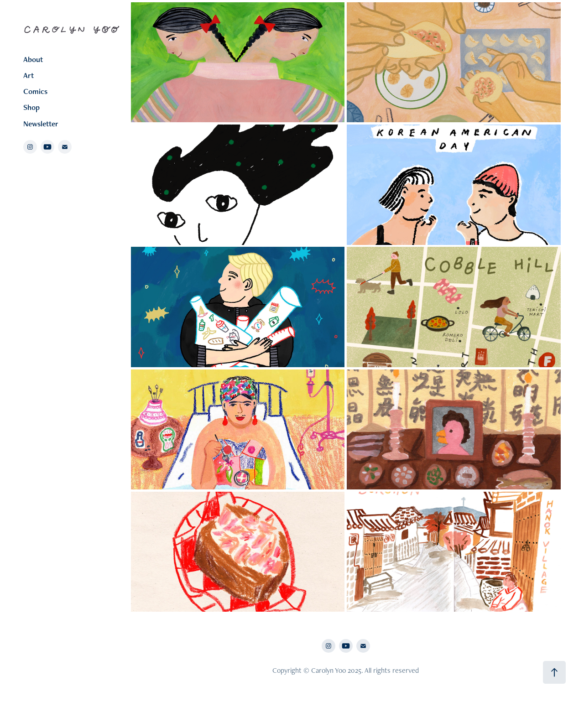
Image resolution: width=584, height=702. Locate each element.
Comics (35, 91)
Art (28, 75)
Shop (31, 107)
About (33, 59)
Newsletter (40, 124)
